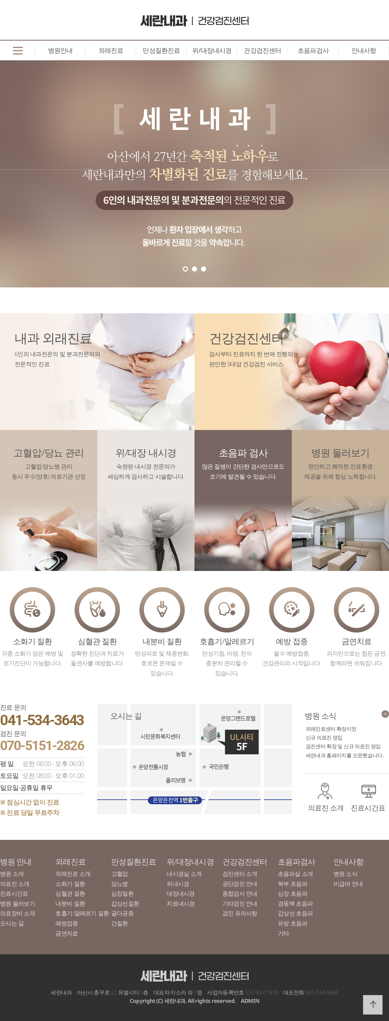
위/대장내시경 (211, 50)
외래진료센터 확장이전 (331, 728)
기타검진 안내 (239, 903)
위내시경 (178, 884)
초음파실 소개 (295, 873)
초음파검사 (313, 50)
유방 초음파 (292, 923)
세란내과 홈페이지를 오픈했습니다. (344, 755)
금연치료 (66, 933)
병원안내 (60, 50)
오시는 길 (12, 923)
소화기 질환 (70, 884)
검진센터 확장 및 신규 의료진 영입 (343, 746)
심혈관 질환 (70, 893)
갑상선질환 (125, 903)
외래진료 (111, 50)
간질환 (119, 923)
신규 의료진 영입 (324, 737)
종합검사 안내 (239, 893)
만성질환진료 (161, 50)
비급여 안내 (348, 884)
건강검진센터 (262, 50)
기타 (283, 933)
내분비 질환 (70, 903)
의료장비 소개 (17, 913)
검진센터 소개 (239, 873)
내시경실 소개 (184, 873)
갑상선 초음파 (295, 913)
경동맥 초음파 (295, 903)
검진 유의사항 (239, 913)
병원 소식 (345, 873)
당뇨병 (119, 884)
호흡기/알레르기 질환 (82, 913)
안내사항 (363, 50)
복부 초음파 (292, 884)
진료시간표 (368, 807)
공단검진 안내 (239, 884)
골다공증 (122, 913)
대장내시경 (180, 893)
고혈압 (119, 873)
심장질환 (122, 893)
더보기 (385, 714)
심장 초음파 (292, 893)
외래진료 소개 (72, 873)
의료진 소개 (326, 807)
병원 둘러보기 (17, 903)
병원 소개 (12, 873)
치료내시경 (180, 903)
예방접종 (66, 923)
